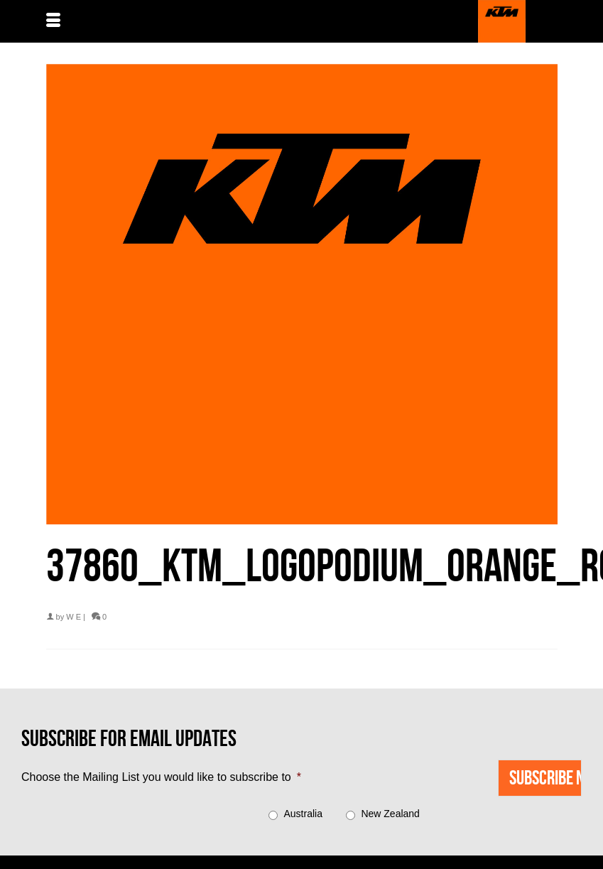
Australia (303, 813)
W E (73, 616)
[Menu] (53, 21)
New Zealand (390, 813)
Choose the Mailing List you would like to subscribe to (161, 777)
